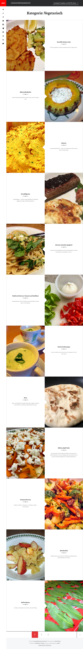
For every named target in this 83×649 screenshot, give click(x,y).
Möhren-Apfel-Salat (64, 448)
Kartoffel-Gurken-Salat (64, 42)
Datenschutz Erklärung (44, 645)
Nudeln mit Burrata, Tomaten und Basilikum (25, 296)
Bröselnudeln (64, 551)
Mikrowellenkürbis (25, 92)
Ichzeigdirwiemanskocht (40, 641)
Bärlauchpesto (25, 602)
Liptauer (63, 143)
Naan (25, 398)
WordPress (58, 641)
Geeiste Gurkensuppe (64, 347)
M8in (58, 643)
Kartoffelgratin (25, 194)
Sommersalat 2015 (25, 500)
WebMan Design (39, 643)
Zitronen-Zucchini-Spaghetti (63, 245)
